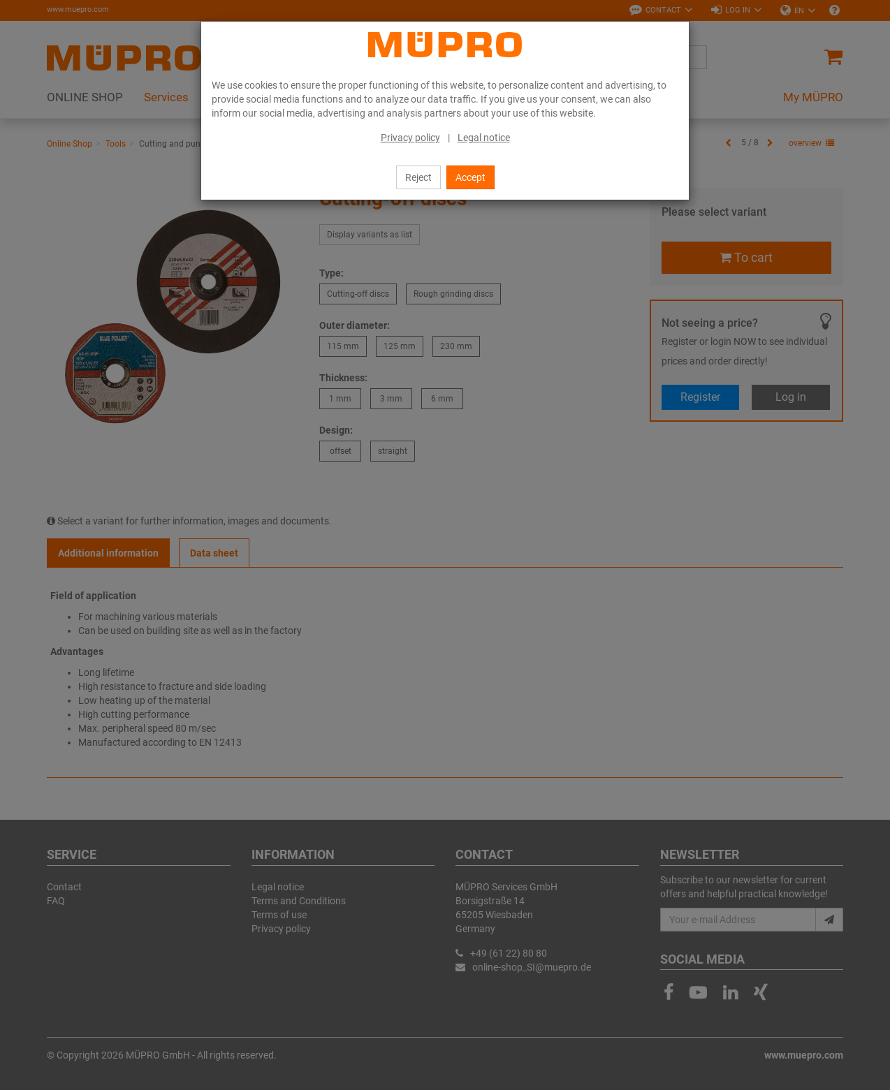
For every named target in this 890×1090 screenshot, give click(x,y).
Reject (418, 177)
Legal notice (484, 137)
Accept (470, 177)
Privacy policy (410, 137)
